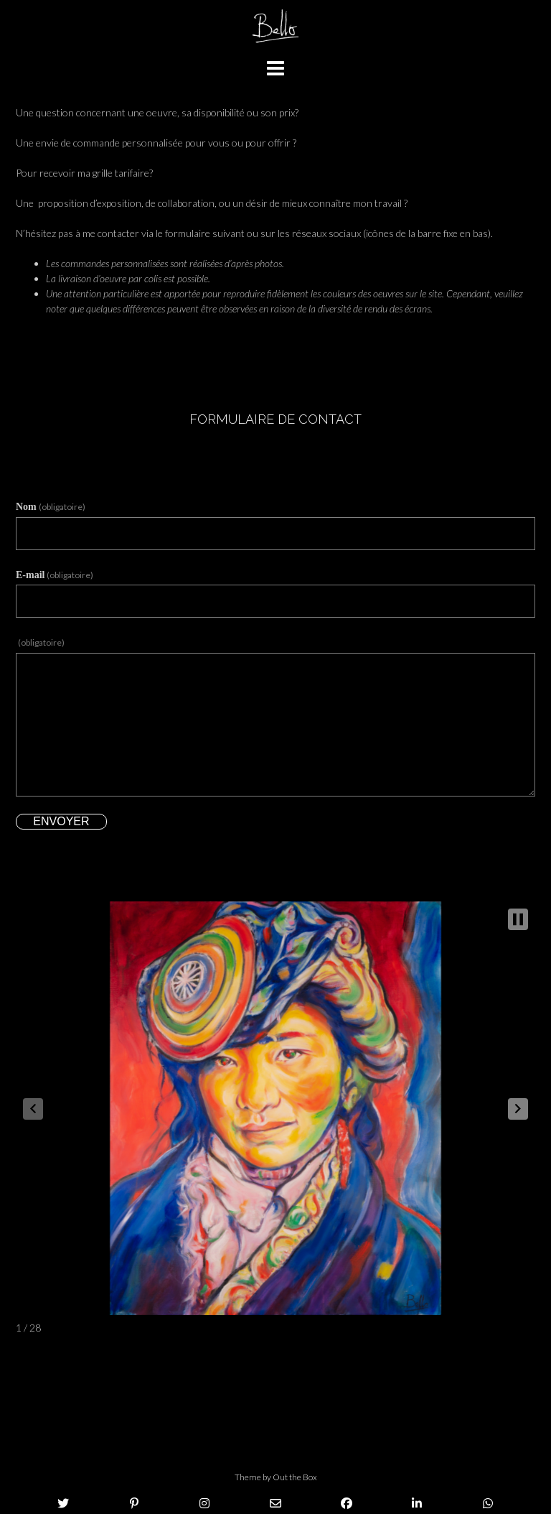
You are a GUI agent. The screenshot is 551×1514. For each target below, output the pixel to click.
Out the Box (295, 1477)
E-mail (54, 575)
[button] (518, 1109)
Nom (50, 506)
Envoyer (61, 821)
